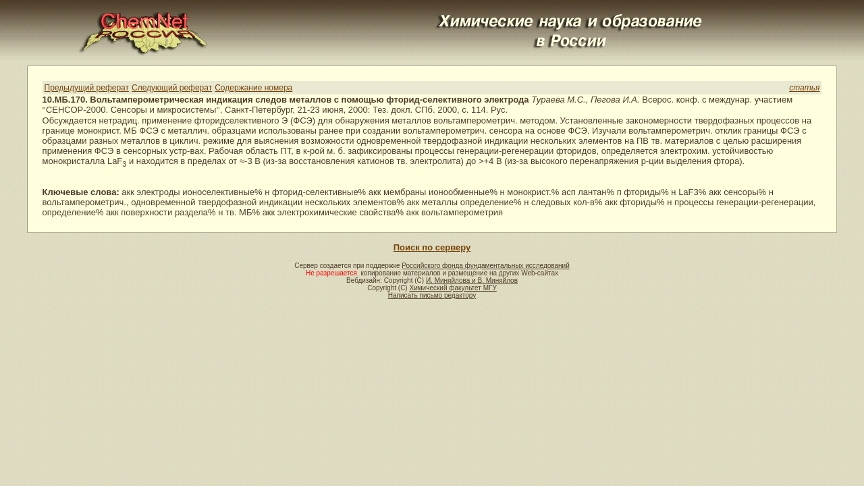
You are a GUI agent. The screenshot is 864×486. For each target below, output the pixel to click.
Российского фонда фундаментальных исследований (485, 265)
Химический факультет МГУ (452, 288)
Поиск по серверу (432, 247)
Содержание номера (253, 87)
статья (804, 87)
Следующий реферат (172, 87)
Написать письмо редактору (432, 295)
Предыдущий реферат (87, 87)
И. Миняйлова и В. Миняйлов (472, 280)
